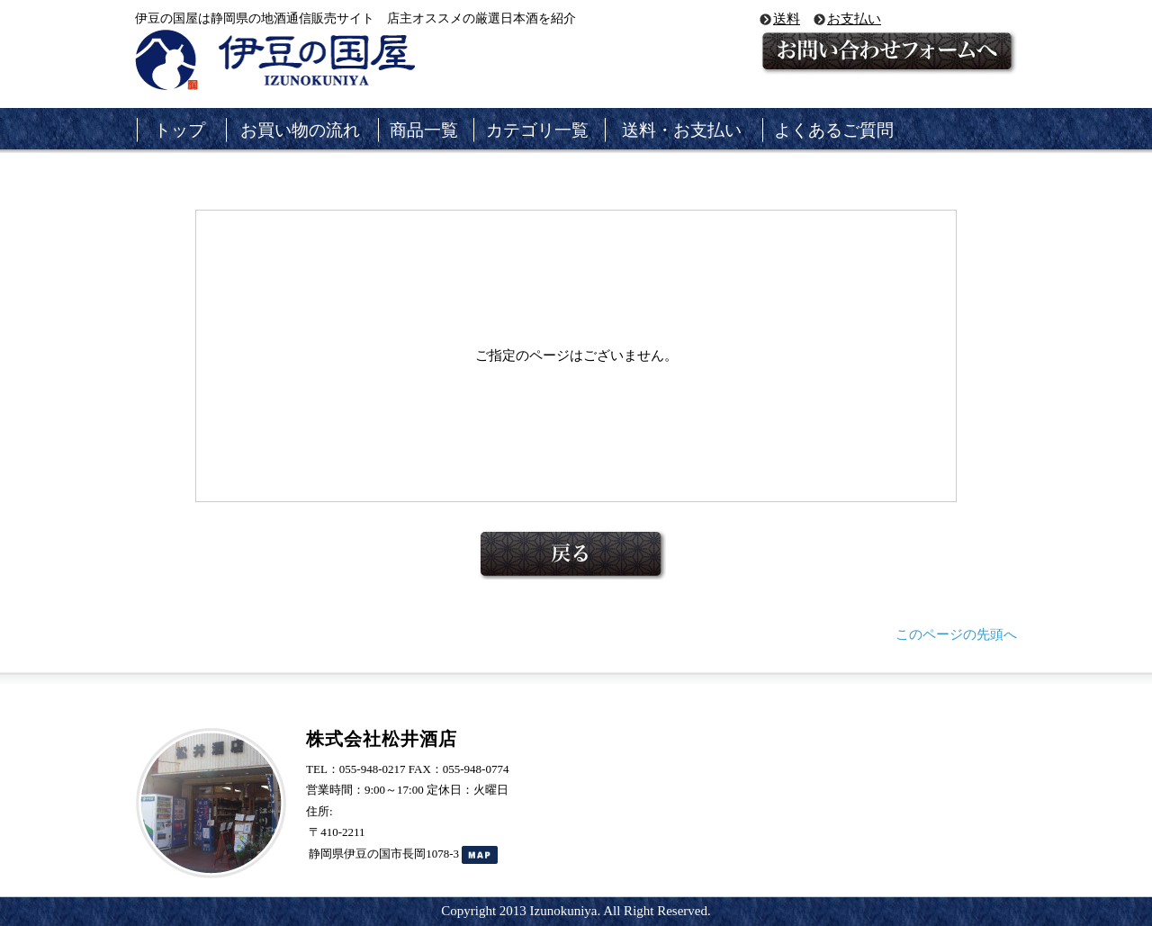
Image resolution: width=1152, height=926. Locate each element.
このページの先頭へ (956, 634)
